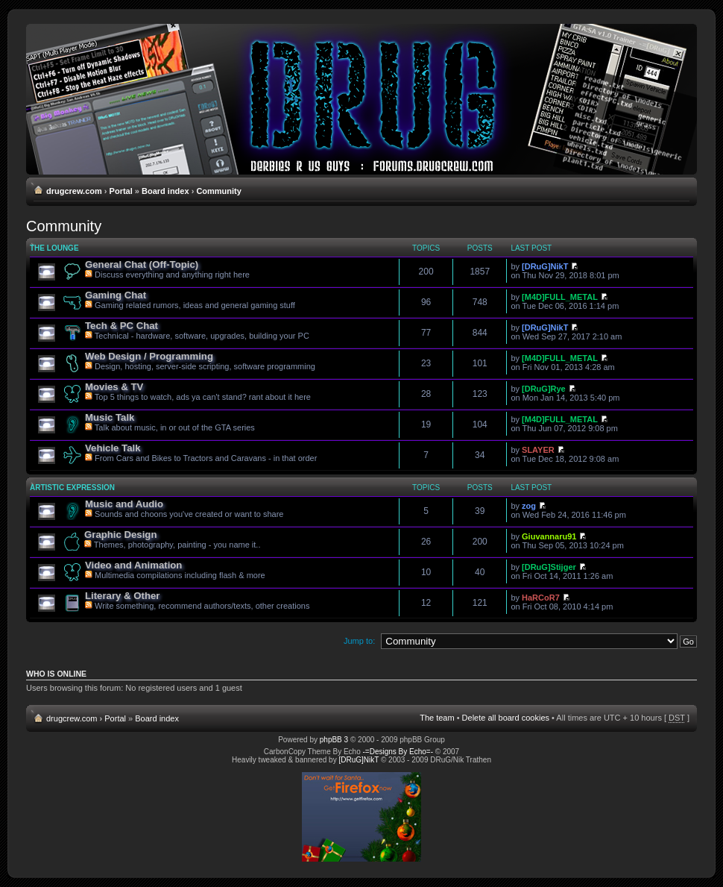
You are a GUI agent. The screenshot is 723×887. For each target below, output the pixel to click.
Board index (165, 191)
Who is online (56, 673)
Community (218, 191)
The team (437, 717)
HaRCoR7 (541, 597)
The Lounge (54, 248)
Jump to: (359, 640)
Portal (121, 191)
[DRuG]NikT (545, 266)
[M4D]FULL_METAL (560, 296)
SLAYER (538, 449)
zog (529, 505)
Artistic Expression (72, 487)
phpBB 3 (334, 740)
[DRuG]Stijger (549, 566)
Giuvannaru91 (549, 536)
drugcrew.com (74, 191)
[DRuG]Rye (544, 388)
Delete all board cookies (505, 717)
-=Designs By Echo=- (398, 751)
